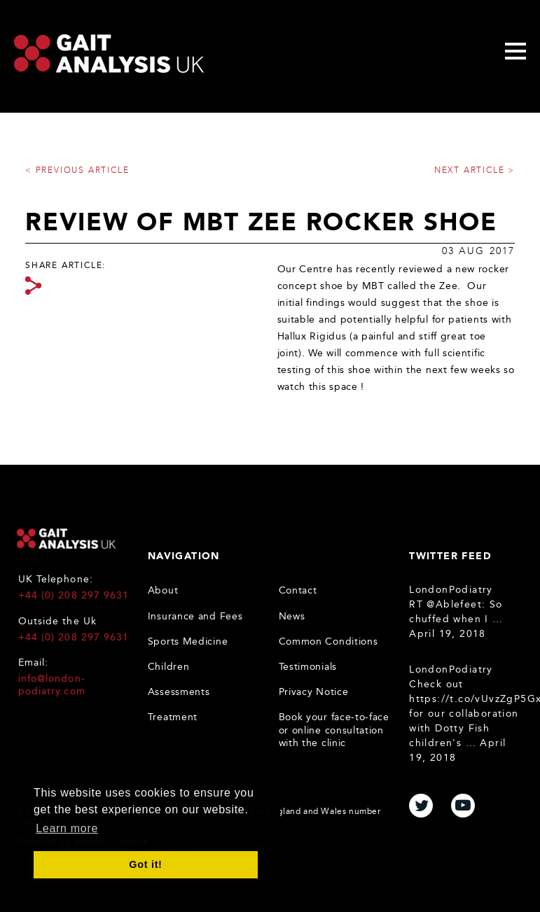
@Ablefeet (454, 604)
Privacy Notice (314, 692)
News (292, 616)
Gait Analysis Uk (109, 53)
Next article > (474, 170)
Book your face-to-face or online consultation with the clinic (334, 729)
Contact (298, 590)
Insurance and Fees (195, 616)
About (163, 590)
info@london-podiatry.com (51, 685)
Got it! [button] (145, 864)
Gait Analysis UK (66, 538)
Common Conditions (328, 641)
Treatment (173, 717)
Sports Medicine (188, 641)
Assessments (179, 692)
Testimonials (308, 667)
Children (169, 667)
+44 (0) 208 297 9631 (73, 595)
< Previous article (77, 170)
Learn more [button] (67, 828)
